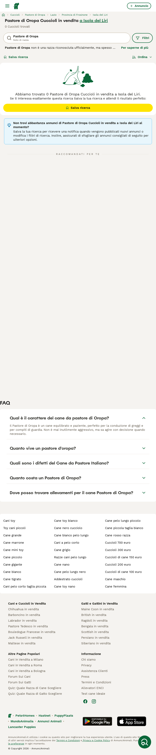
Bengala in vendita (94, 626)
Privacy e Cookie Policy (96, 740)
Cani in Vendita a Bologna (26, 671)
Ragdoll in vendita (94, 620)
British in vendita (93, 615)
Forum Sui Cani (19, 676)
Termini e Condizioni (96, 682)
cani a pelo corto (66, 542)
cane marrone (13, 542)
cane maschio (115, 579)
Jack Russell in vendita (25, 637)
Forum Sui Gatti (19, 682)
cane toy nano (64, 586)
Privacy (86, 665)
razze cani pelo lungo (70, 557)
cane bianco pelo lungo (71, 535)
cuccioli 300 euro (118, 550)
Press (85, 676)
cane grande (12, 535)
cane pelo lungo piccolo (123, 521)
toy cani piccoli (14, 528)
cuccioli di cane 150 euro (123, 557)
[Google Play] (97, 721)
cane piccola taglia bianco (124, 528)
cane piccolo (12, 557)
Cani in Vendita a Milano (25, 659)
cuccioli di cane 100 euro (123, 572)
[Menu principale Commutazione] (7, 6)
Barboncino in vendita (24, 615)
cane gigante (12, 564)
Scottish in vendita (95, 632)
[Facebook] (85, 701)
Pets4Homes (25, 715)
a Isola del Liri (94, 20)
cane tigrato (12, 579)
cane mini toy (13, 550)
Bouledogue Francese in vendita (31, 632)
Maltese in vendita (21, 643)
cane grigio (62, 550)
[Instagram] (94, 701)
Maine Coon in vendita (97, 609)
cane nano (61, 564)
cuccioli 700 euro (117, 542)
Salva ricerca (16, 57)
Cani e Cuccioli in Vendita (27, 603)
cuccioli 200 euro (118, 564)
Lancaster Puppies (22, 727)
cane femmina (115, 586)
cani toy (9, 521)
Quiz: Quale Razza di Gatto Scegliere (35, 694)
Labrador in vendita (22, 620)
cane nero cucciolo (68, 528)
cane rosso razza (117, 535)
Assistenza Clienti (94, 671)
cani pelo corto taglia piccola (24, 586)
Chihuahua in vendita (23, 609)
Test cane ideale (93, 694)
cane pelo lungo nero (70, 572)
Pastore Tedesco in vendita (28, 626)
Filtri (142, 38)
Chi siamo (88, 659)
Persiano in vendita (95, 637)
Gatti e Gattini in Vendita (99, 603)
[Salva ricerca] (144, 742)
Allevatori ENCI (92, 688)
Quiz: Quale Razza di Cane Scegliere (34, 688)
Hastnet (44, 715)
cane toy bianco (66, 521)
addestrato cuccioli (68, 579)
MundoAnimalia (22, 721)
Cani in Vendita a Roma (25, 665)
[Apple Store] (131, 721)
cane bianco (12, 572)
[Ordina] (142, 57)
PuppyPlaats (63, 715)
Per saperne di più (134, 48)
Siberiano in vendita (95, 643)
